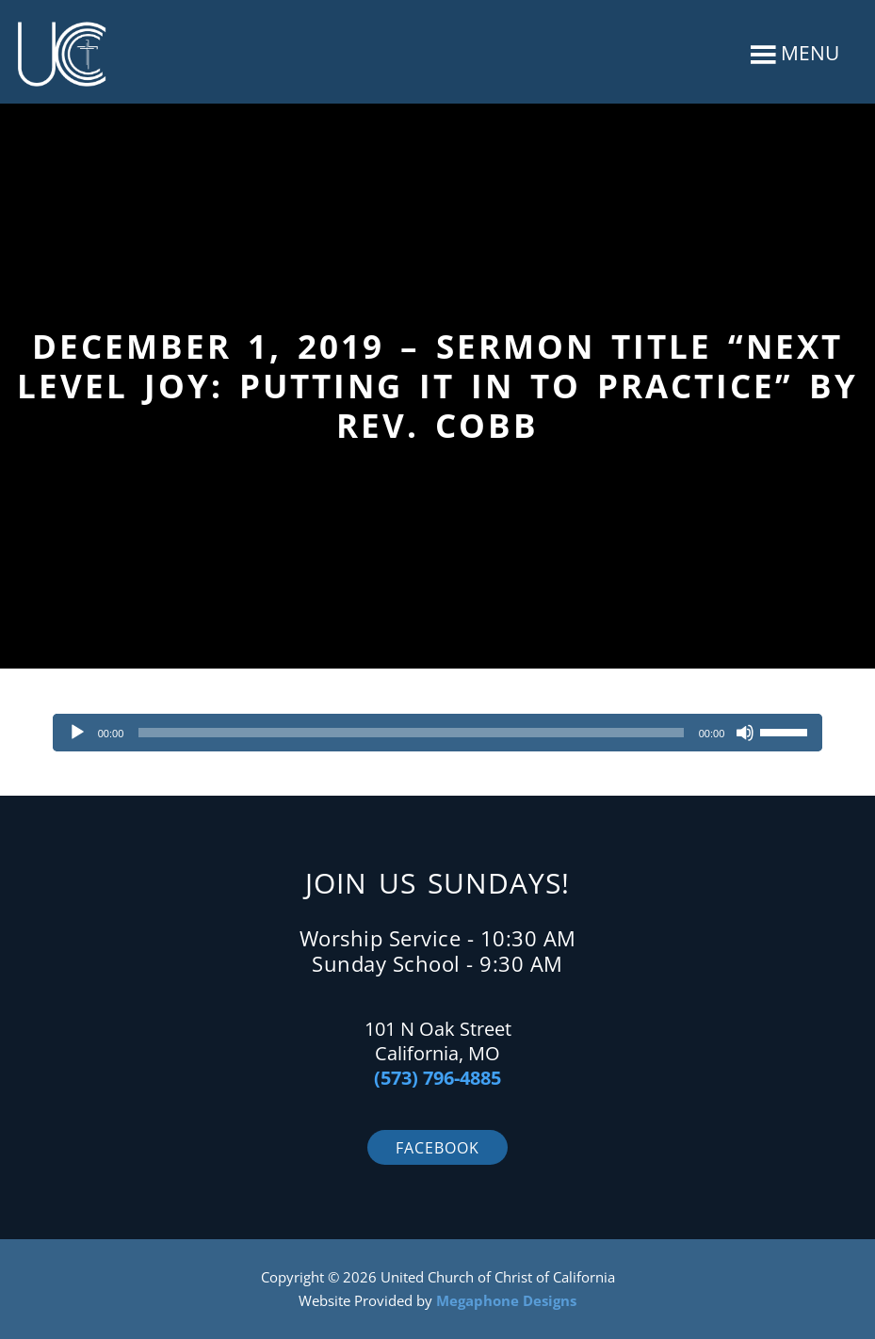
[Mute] (745, 732)
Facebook (437, 1147)
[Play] (77, 732)
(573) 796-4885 (437, 1077)
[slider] (410, 732)
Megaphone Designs (506, 1300)
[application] (438, 732)
